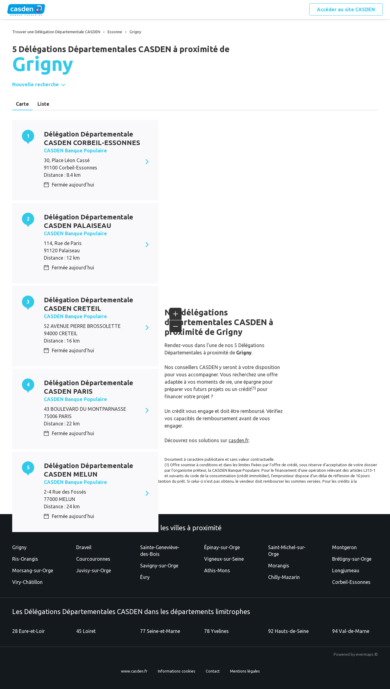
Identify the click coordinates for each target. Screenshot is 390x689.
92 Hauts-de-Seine (288, 631)
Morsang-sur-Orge (32, 570)
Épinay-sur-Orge (222, 547)
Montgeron (344, 547)
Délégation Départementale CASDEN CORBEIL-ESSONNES (92, 138)
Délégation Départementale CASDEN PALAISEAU (88, 221)
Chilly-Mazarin (284, 577)
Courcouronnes (93, 559)
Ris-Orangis (25, 559)
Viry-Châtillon (27, 582)
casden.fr (239, 440)
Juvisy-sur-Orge (93, 570)
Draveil (83, 547)
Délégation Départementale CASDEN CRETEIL (88, 304)
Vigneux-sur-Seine (224, 559)
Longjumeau (345, 570)
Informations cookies (176, 671)
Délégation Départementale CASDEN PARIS (88, 387)
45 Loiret (86, 631)
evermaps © (367, 654)
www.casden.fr (134, 671)
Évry (145, 577)
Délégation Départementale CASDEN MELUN (88, 470)
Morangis (278, 565)
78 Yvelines (216, 631)
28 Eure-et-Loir (28, 631)
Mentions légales (245, 671)
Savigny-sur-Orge (159, 565)
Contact (213, 671)
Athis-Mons (217, 570)
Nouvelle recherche (35, 84)
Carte (22, 104)
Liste (43, 104)
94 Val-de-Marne (350, 631)
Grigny (19, 547)
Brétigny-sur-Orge (351, 559)
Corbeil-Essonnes (351, 582)
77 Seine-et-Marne (160, 631)
